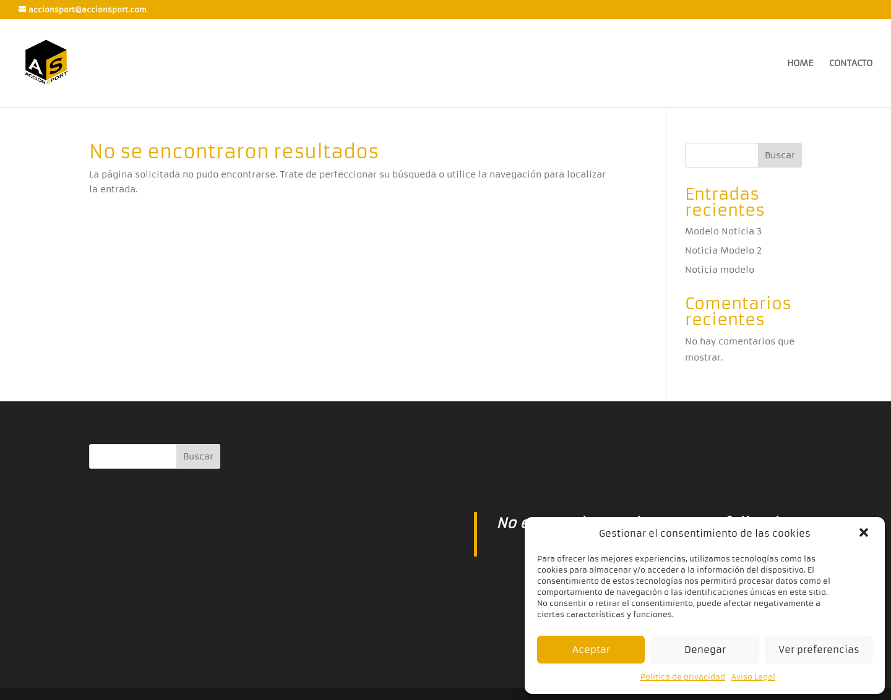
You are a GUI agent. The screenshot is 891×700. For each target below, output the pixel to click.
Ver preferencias (818, 649)
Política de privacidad (682, 676)
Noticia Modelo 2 (723, 250)
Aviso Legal (753, 676)
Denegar (705, 649)
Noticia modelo (719, 269)
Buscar (780, 155)
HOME (800, 64)
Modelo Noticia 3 (723, 231)
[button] (865, 533)
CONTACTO (850, 64)
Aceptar (591, 649)
